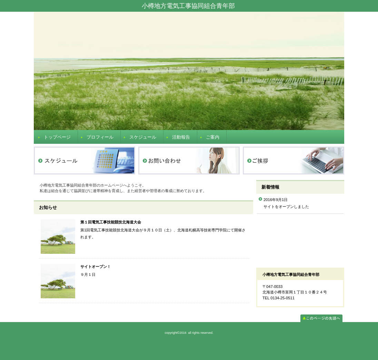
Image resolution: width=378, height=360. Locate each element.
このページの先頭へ (321, 318)
